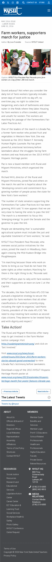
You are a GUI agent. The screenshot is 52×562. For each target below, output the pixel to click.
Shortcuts (11, 452)
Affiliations (11, 444)
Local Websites (13, 433)
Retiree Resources (38, 464)
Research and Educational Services (13, 486)
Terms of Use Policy (15, 448)
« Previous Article (10, 391)
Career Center (12, 501)
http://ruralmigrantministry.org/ (17, 343)
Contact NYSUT (13, 456)
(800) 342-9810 (39, 489)
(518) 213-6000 (39, 487)
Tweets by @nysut (10, 403)
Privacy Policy (10, 556)
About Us (11, 417)
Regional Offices (14, 429)
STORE (42, 2)
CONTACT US (32, 2)
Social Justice (13, 474)
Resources (11, 478)
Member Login (36, 429)
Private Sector (36, 460)
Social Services (13, 513)
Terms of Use (10, 549)
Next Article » (43, 391)
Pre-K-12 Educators (38, 433)
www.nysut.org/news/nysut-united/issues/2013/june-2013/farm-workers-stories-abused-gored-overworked (23, 357)
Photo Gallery (12, 524)
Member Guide (36, 417)
